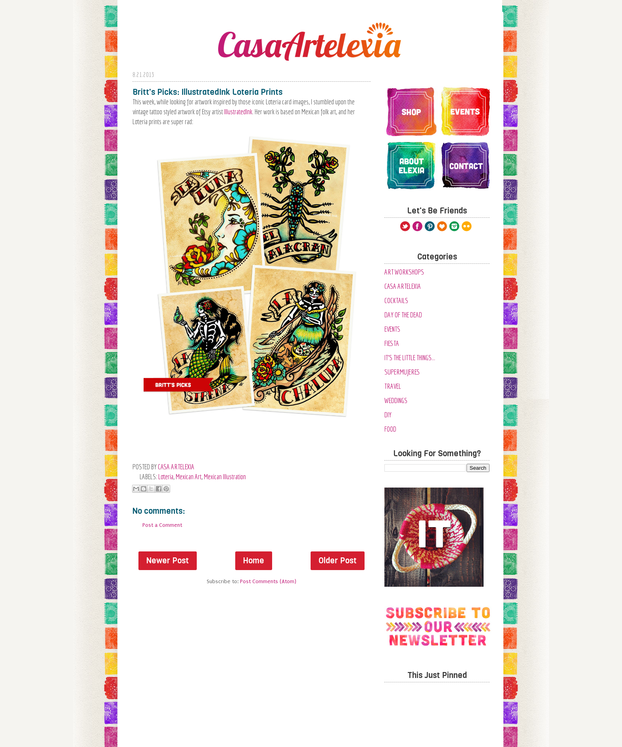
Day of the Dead (403, 315)
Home (253, 560)
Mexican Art (189, 476)
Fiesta (391, 343)
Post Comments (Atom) (268, 581)
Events (392, 329)
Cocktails (396, 300)
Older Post (338, 560)
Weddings (395, 400)
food (390, 429)
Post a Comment (162, 525)
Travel (392, 386)
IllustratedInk (238, 112)
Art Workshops (404, 272)
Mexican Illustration (225, 476)
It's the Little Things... (409, 357)
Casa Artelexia (402, 286)
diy (388, 415)
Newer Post (167, 560)
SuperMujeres (402, 372)
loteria (165, 476)
